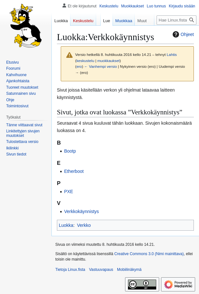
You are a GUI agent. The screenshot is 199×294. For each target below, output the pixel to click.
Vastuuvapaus (101, 269)
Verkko (84, 225)
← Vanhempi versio (100, 66)
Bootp (70, 151)
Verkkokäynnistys (81, 211)
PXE (68, 191)
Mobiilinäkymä (129, 269)
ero (79, 66)
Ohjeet (182, 34)
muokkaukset (108, 60)
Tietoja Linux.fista (70, 269)
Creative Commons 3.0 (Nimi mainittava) (149, 254)
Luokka (66, 225)
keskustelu (86, 60)
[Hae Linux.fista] (176, 20)
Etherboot (74, 171)
